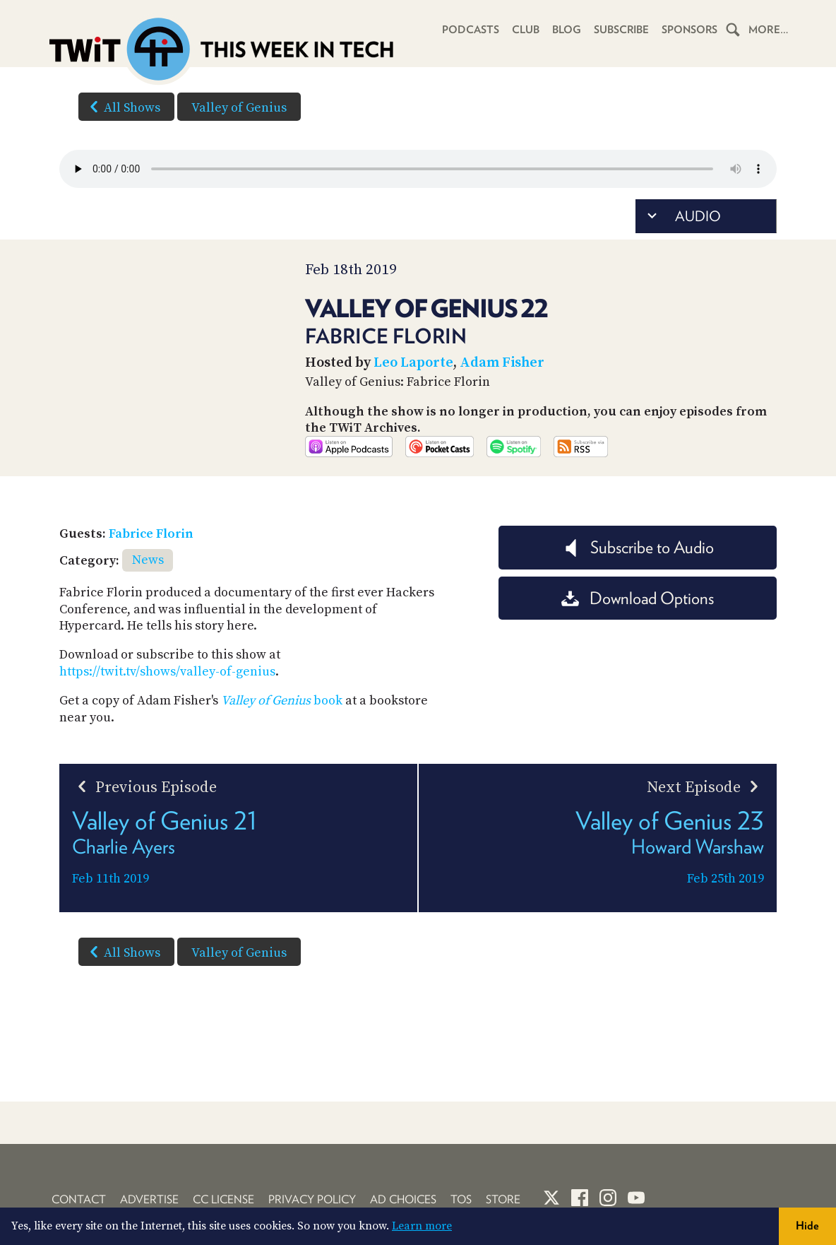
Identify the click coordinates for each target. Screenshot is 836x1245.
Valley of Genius (239, 108)
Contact (79, 1200)
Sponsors (689, 29)
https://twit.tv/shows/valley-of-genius (167, 708)
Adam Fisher (502, 363)
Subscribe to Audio (638, 584)
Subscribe (620, 29)
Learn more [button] (422, 1226)
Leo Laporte (413, 363)
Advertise (149, 1200)
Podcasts (469, 29)
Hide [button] (807, 1225)
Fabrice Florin (151, 570)
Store (503, 1200)
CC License (223, 1200)
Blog (565, 29)
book (281, 737)
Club (524, 29)
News (148, 597)
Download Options (637, 634)
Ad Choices (403, 1200)
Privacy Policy (312, 1200)
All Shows (122, 107)
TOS (461, 1200)
